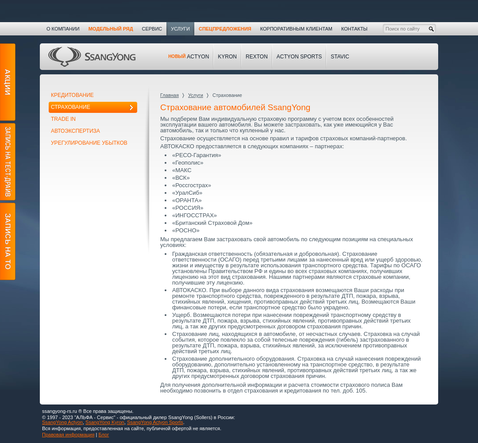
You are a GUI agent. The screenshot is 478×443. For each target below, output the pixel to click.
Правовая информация (68, 434)
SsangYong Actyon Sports (155, 422)
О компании (63, 28)
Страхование (70, 107)
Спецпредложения (225, 28)
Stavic (340, 57)
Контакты (354, 28)
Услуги (195, 95)
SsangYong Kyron (104, 422)
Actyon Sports (299, 57)
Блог (103, 434)
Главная (169, 95)
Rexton (257, 57)
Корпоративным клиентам (296, 28)
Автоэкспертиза (75, 131)
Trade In (63, 119)
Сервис (152, 28)
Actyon (188, 57)
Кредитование (72, 95)
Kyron (227, 57)
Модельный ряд (111, 28)
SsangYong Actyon (62, 422)
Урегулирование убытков (89, 143)
